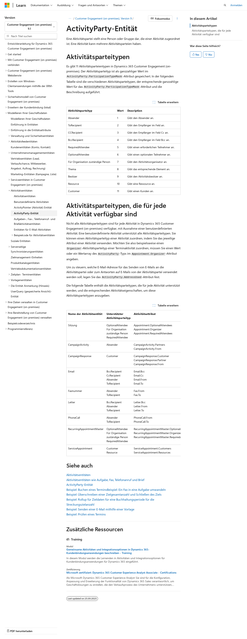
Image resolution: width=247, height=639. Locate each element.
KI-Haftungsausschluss (18, 627)
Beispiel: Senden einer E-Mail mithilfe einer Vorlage (100, 509)
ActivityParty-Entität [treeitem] (26, 213)
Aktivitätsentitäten (78, 475)
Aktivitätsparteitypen (204, 25)
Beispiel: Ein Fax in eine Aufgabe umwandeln (136, 490)
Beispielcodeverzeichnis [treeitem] (21, 323)
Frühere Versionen (47, 627)
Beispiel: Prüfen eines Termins (86, 514)
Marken (170, 627)
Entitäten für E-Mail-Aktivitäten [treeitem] (32, 229)
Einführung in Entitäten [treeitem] (24, 124)
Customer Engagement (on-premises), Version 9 (103, 18)
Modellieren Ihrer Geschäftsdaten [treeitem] (30, 118)
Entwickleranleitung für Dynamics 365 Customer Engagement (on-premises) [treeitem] (30, 46)
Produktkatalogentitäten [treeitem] (25, 263)
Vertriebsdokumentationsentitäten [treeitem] (31, 268)
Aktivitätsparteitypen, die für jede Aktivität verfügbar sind (211, 32)
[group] (123, 383)
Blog (64, 627)
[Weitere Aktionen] (177, 18)
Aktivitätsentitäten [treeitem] (25, 196)
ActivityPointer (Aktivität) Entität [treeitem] (33, 207)
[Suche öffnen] (225, 5)
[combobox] (31, 27)
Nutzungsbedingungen (126, 627)
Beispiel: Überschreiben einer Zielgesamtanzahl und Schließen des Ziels (114, 494)
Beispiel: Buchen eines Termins (86, 490)
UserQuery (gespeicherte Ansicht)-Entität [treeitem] (31, 293)
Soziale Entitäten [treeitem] (20, 241)
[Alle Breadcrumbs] (69, 18)
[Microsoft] (7, 5)
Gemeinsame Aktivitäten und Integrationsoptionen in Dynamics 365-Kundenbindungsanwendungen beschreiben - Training (107, 551)
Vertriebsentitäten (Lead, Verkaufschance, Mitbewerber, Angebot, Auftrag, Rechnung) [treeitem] (28, 163)
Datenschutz (98, 627)
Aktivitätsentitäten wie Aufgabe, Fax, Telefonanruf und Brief (105, 480)
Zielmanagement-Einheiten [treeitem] (26, 257)
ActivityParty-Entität (79, 485)
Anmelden (236, 5)
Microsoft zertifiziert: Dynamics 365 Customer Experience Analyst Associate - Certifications (121, 572)
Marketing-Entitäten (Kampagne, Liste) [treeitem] (33, 174)
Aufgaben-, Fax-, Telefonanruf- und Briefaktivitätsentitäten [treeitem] (34, 221)
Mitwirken (81, 627)
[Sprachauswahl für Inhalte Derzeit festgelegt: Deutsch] (13, 618)
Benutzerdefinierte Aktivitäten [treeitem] (31, 202)
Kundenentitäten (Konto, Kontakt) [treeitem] (31, 147)
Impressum (151, 627)
